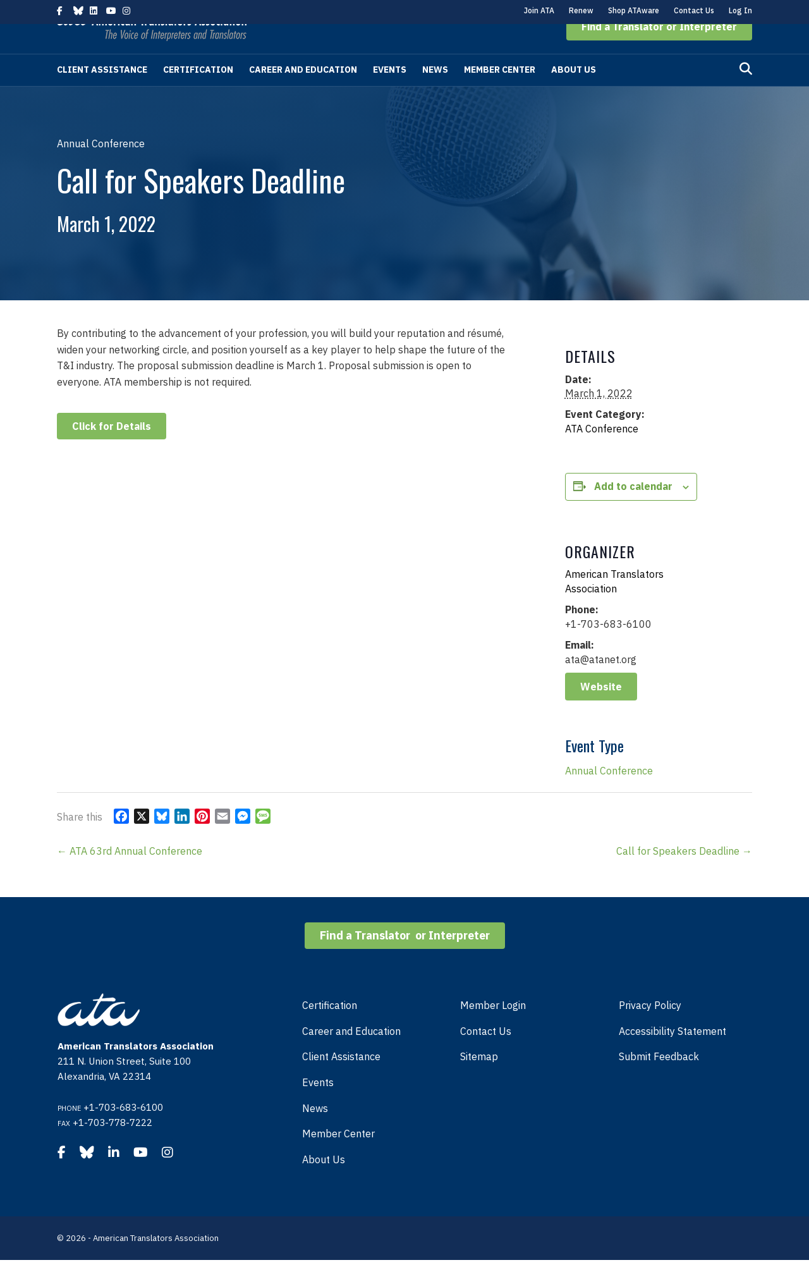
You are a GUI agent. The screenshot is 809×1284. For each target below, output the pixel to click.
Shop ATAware (633, 10)
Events (389, 93)
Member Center (499, 93)
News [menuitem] (315, 1132)
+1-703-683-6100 (123, 1131)
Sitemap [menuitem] (479, 1080)
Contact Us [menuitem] (485, 1055)
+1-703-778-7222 (112, 1146)
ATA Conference (601, 452)
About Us (573, 93)
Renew (581, 10)
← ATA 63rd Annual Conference (129, 875)
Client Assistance (102, 93)
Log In (740, 10)
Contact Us (694, 10)
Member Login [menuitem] (493, 1029)
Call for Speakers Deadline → (684, 875)
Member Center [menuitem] (338, 1157)
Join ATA (539, 10)
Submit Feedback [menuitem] (659, 1080)
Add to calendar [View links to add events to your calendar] (633, 510)
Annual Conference (609, 794)
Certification (198, 93)
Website (601, 710)
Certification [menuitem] (329, 1029)
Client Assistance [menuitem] (341, 1080)
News (435, 93)
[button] (659, 50)
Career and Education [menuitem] (351, 1055)
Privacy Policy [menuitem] (650, 1029)
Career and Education (303, 93)
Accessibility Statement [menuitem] (672, 1055)
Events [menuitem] (318, 1106)
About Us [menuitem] (323, 1183)
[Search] (745, 93)
